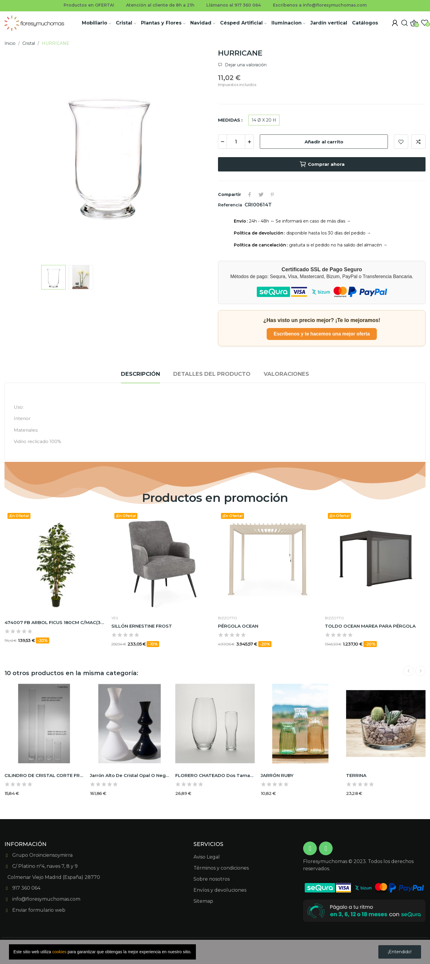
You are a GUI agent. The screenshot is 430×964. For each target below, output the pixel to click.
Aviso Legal (207, 857)
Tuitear (261, 194)
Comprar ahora (322, 164)
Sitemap (203, 901)
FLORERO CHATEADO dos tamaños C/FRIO (215, 775)
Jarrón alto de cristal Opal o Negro (129, 775)
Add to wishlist (401, 142)
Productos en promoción (215, 498)
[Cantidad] (236, 141)
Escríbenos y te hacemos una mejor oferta (322, 333)
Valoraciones (286, 374)
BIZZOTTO (227, 618)
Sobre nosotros (212, 879)
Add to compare (418, 142)
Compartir (249, 194)
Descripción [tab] (140, 374)
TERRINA (356, 775)
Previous (408, 671)
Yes (114, 618)
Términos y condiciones (221, 868)
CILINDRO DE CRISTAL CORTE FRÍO (44, 775)
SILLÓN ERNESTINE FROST (141, 626)
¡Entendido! (399, 951)
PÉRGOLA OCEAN (238, 626)
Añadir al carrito (324, 142)
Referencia (230, 205)
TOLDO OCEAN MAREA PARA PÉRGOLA (370, 626)
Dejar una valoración (245, 65)
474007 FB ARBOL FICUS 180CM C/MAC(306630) (54, 622)
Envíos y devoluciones (220, 890)
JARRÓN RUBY (277, 775)
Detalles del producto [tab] (212, 374)
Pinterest (272, 194)
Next (420, 671)
